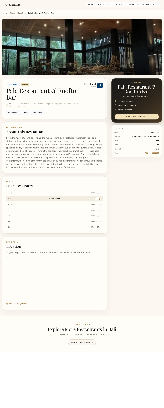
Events (131, 4)
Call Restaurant (136, 116)
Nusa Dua (21, 13)
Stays (106, 4)
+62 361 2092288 (152, 153)
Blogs (98, 4)
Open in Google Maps (17, 303)
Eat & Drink (119, 4)
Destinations (143, 4)
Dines (12, 13)
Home (90, 4)
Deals (156, 5)
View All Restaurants (82, 342)
